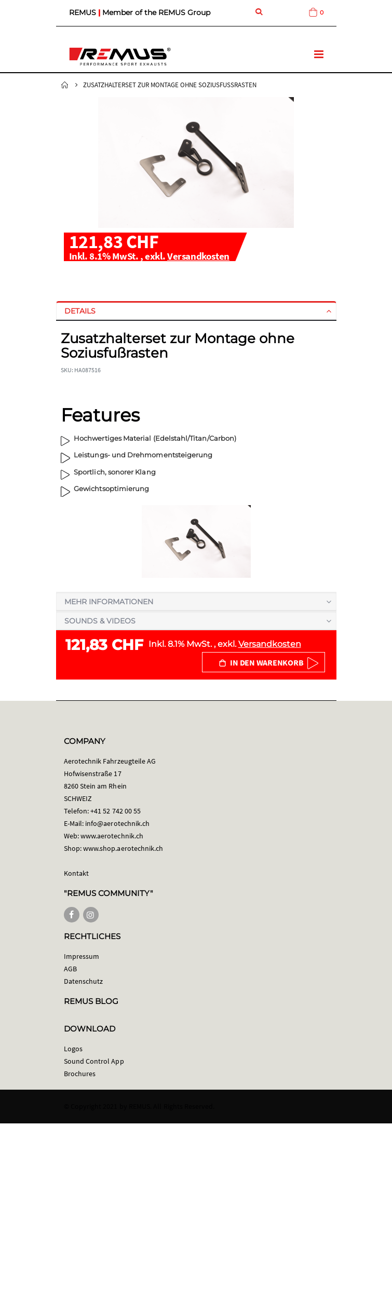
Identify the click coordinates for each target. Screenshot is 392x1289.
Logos (73, 1048)
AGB (70, 968)
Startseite (65, 85)
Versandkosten (198, 256)
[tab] (196, 311)
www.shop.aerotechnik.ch (123, 848)
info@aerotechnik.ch (117, 823)
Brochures (80, 1073)
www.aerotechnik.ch (111, 835)
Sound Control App (94, 1061)
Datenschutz (83, 981)
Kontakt (76, 873)
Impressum (82, 956)
